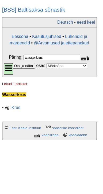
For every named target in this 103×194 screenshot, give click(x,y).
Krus (16, 107)
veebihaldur (78, 135)
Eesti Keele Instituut (25, 128)
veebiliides (50, 135)
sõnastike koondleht (67, 128)
